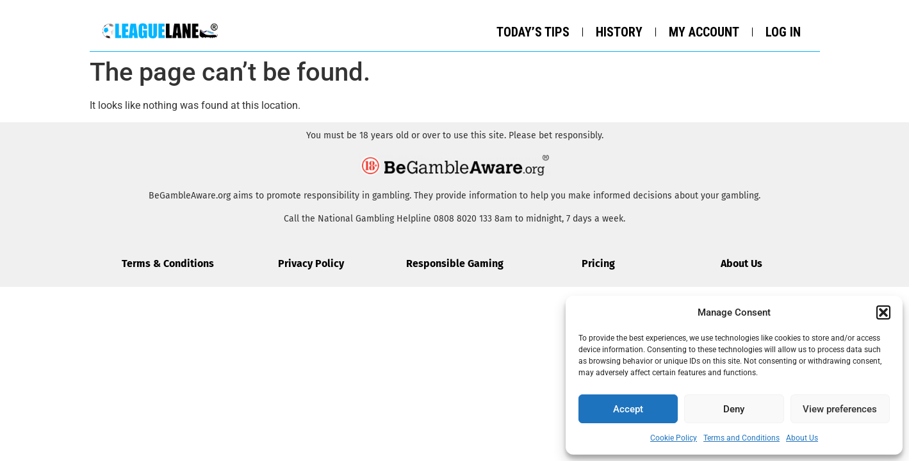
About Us (802, 437)
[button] (883, 312)
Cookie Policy (673, 437)
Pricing (598, 263)
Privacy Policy (311, 263)
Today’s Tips (532, 32)
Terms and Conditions (741, 437)
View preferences (840, 409)
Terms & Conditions (168, 263)
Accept (628, 409)
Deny (733, 409)
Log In (783, 32)
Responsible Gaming (455, 263)
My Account (704, 32)
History (619, 32)
